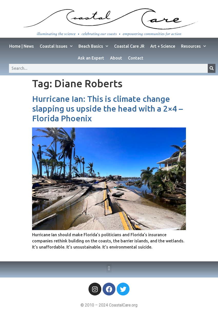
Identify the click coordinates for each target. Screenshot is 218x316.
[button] (108, 268)
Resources (193, 46)
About (116, 58)
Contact (135, 58)
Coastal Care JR (129, 46)
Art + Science (162, 46)
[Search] (211, 68)
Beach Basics (93, 46)
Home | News (21, 46)
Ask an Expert (91, 58)
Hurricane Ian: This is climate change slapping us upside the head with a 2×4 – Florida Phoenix (107, 108)
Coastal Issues (56, 46)
